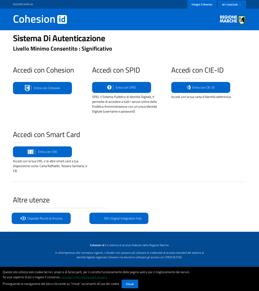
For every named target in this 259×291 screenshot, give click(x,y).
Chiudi (130, 284)
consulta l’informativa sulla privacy (83, 277)
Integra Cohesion (202, 4)
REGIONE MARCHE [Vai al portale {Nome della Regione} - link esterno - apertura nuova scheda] (23, 4)
